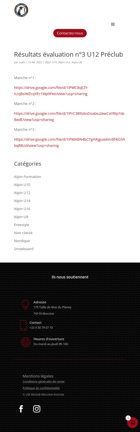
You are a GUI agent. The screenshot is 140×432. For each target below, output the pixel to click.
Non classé (23, 232)
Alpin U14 (22, 200)
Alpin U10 (51, 62)
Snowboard (23, 248)
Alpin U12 (64, 62)
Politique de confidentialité (41, 388)
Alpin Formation (27, 176)
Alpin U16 (22, 208)
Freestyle (21, 224)
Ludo (22, 62)
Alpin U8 (77, 62)
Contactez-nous (70, 33)
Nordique (22, 240)
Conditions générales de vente (44, 382)
